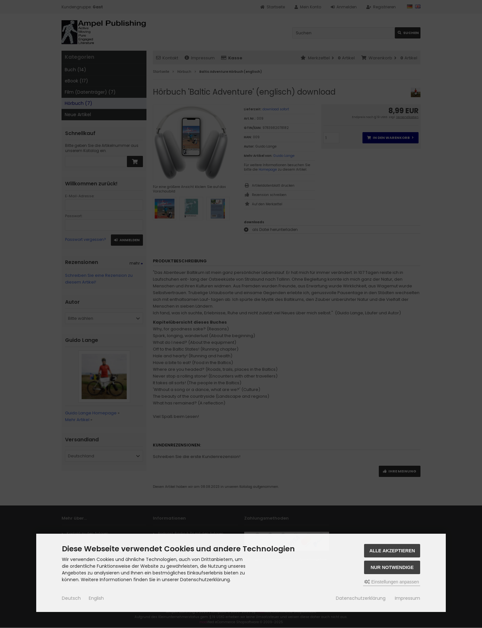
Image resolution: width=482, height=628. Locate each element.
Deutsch (71, 598)
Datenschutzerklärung (361, 598)
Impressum (407, 598)
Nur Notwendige (392, 567)
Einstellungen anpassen (391, 581)
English (96, 598)
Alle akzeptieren (392, 550)
